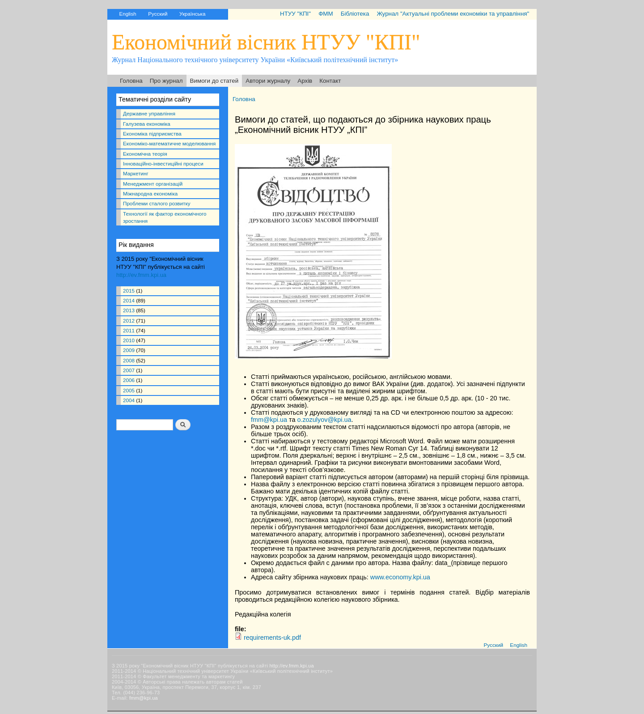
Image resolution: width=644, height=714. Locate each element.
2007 (129, 370)
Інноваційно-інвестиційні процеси (163, 163)
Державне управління (149, 113)
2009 (129, 350)
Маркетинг (135, 173)
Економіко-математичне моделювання (169, 143)
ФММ (325, 13)
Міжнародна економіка (150, 193)
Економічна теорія (145, 154)
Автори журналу (268, 80)
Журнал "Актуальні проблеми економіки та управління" (453, 13)
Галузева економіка (146, 124)
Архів (304, 80)
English (127, 14)
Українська (192, 14)
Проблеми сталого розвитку (156, 203)
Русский (157, 14)
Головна (131, 80)
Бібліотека (355, 13)
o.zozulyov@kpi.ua (324, 419)
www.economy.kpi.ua (400, 577)
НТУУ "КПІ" (295, 13)
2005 (129, 390)
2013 (129, 310)
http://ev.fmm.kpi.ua (141, 275)
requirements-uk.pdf (272, 637)
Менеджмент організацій (152, 184)
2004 (129, 400)
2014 (129, 300)
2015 (129, 290)
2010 (129, 340)
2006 (129, 380)
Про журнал (166, 80)
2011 (129, 330)
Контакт (330, 80)
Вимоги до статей (214, 80)
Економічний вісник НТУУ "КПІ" (266, 42)
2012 (129, 320)
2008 (129, 360)
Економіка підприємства (152, 133)
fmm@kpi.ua (269, 419)
